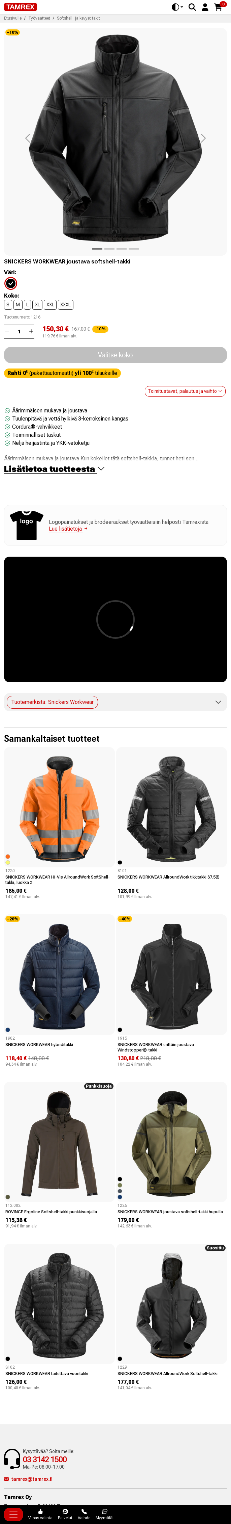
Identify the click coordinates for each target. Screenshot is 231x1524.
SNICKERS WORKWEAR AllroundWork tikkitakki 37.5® (169, 877)
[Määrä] (19, 331)
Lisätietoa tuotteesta (54, 469)
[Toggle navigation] (13, 1514)
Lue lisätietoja (69, 529)
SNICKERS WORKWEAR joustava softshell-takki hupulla (170, 1211)
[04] (14, 283)
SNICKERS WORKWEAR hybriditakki (39, 1044)
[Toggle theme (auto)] (177, 7)
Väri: (10, 272)
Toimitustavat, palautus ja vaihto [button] (185, 391)
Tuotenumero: (17, 317)
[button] (205, 6)
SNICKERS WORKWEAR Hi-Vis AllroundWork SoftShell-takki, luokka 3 (57, 879)
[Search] (192, 7)
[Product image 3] (134, 249)
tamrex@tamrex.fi (28, 1479)
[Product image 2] (122, 249)
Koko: (11, 296)
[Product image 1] (109, 249)
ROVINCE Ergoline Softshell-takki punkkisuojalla (51, 1211)
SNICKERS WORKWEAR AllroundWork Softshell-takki (168, 1373)
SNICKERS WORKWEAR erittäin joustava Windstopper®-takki (156, 1047)
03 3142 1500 (45, 1459)
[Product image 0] (97, 249)
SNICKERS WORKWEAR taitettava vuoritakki (46, 1373)
